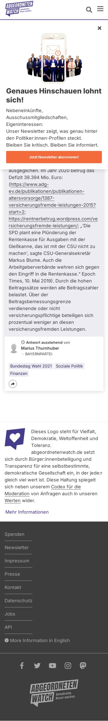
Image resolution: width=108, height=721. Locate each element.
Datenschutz (18, 600)
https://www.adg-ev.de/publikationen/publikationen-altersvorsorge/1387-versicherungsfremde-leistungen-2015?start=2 (52, 198)
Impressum (17, 560)
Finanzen (18, 373)
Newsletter (17, 547)
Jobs (10, 614)
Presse (12, 574)
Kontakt (13, 587)
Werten (13, 500)
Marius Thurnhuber (40, 348)
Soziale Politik (69, 366)
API (8, 627)
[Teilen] (13, 384)
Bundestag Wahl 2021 (31, 366)
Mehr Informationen (27, 512)
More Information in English (37, 640)
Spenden (15, 534)
